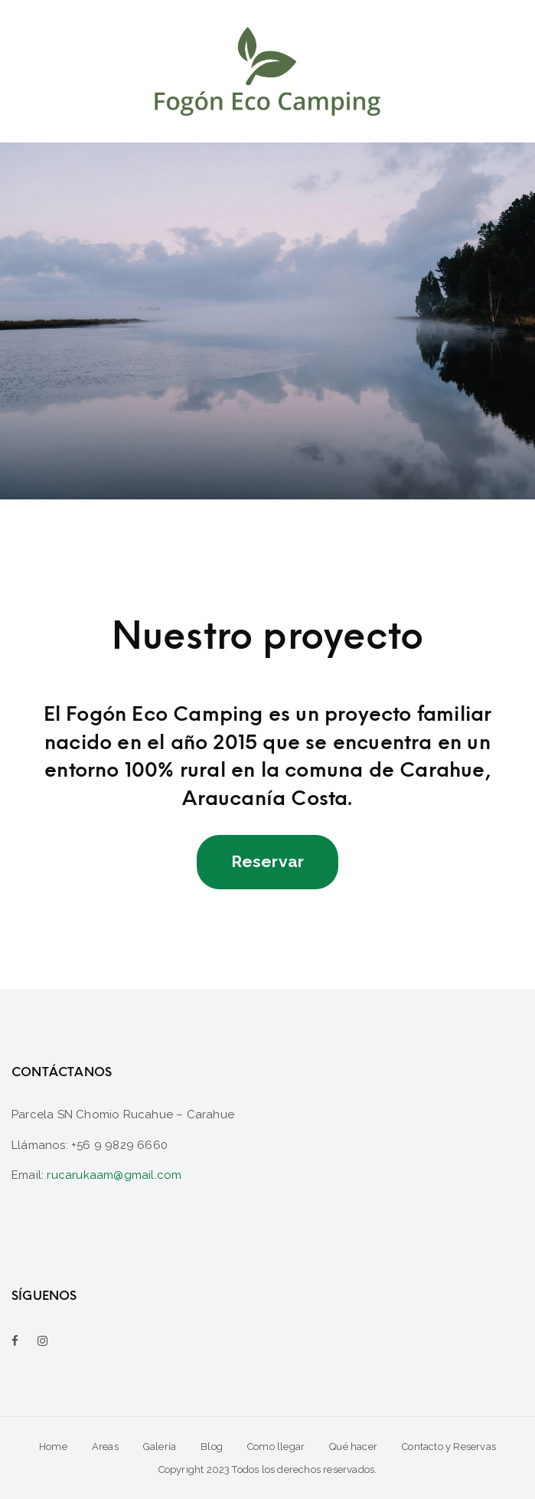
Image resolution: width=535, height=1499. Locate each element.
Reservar (268, 861)
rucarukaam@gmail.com (114, 1175)
